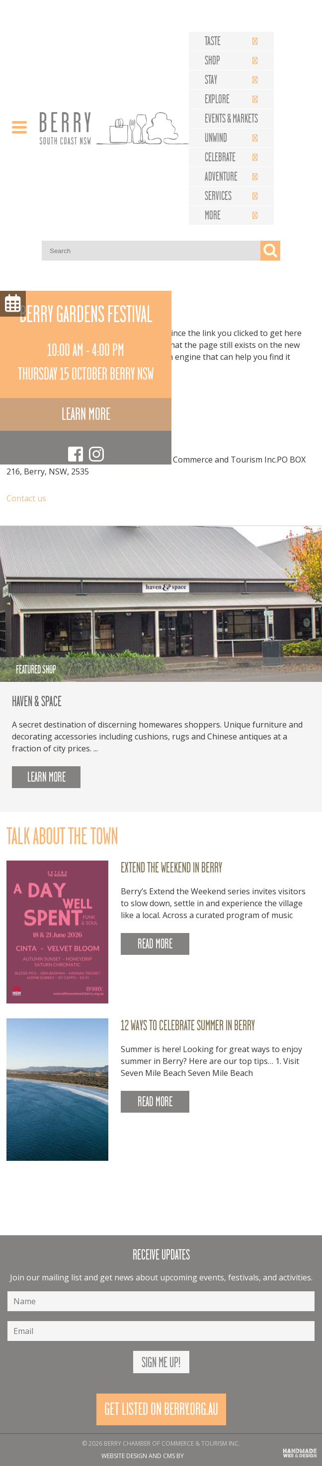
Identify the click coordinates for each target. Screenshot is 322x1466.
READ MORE (155, 943)
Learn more (86, 414)
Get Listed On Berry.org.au (161, 1409)
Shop (212, 60)
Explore (217, 99)
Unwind (216, 138)
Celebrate (220, 157)
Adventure (221, 177)
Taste (213, 41)
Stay (211, 80)
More (213, 215)
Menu (13, 304)
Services (218, 196)
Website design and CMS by (142, 1456)
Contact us (26, 498)
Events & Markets (231, 119)
